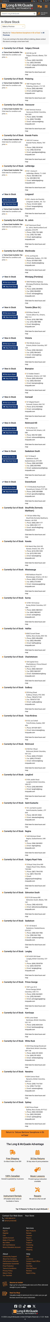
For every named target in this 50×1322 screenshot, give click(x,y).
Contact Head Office (33, 1261)
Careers (28, 1264)
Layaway (29, 1247)
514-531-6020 (37, 204)
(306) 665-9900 (37, 463)
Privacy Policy (7, 1271)
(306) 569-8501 (37, 843)
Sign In (5, 1231)
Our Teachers (7, 1275)
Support (29, 1242)
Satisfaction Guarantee (11, 1264)
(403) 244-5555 (37, 60)
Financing (29, 1245)
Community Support (10, 1256)
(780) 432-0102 (37, 905)
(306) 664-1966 (37, 933)
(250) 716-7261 (37, 1084)
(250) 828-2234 (37, 1025)
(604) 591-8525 (37, 1053)
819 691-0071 (37, 728)
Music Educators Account (11, 1247)
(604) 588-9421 (37, 610)
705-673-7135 (37, 697)
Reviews (29, 1271)
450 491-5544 (37, 815)
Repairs (28, 1238)
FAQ (27, 1256)
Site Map (29, 1266)
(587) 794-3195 (37, 871)
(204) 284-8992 (37, 289)
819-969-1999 (37, 261)
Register (5, 1233)
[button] (37, 5)
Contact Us (4, 1)
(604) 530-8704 (37, 963)
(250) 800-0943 (37, 787)
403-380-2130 (37, 176)
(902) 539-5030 (37, 1112)
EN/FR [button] (46, 1)
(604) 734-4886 (37, 117)
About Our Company (10, 1259)
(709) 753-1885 (37, 232)
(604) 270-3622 (37, 756)
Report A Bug (30, 1273)
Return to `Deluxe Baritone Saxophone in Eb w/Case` (25, 1133)
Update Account (8, 1238)
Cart (4, 1235)
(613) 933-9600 (37, 407)
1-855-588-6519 (8, 1218)
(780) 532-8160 (37, 147)
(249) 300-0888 (37, 491)
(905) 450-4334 (37, 378)
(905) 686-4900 (37, 88)
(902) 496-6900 (37, 638)
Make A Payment (9, 1240)
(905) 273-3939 (37, 579)
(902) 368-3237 (37, 669)
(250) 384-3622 (37, 350)
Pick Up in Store (9, 200)
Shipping (29, 1250)
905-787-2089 (37, 435)
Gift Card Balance (9, 1245)
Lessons (29, 1235)
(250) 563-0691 (37, 994)
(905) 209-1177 (37, 523)
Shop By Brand (31, 1268)
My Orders (6, 1242)
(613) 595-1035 (37, 551)
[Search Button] (35, 14)
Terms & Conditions (9, 1268)
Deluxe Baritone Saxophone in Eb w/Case (25, 33)
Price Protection (8, 1266)
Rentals (28, 1233)
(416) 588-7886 (37, 319)
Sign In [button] (34, 1)
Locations (29, 1259)
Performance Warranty (10, 1261)
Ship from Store (9, 204)
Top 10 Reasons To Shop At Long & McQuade (32, 1209)
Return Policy (7, 1273)
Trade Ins (29, 1240)
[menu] (46, 5)
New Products (31, 1231)
